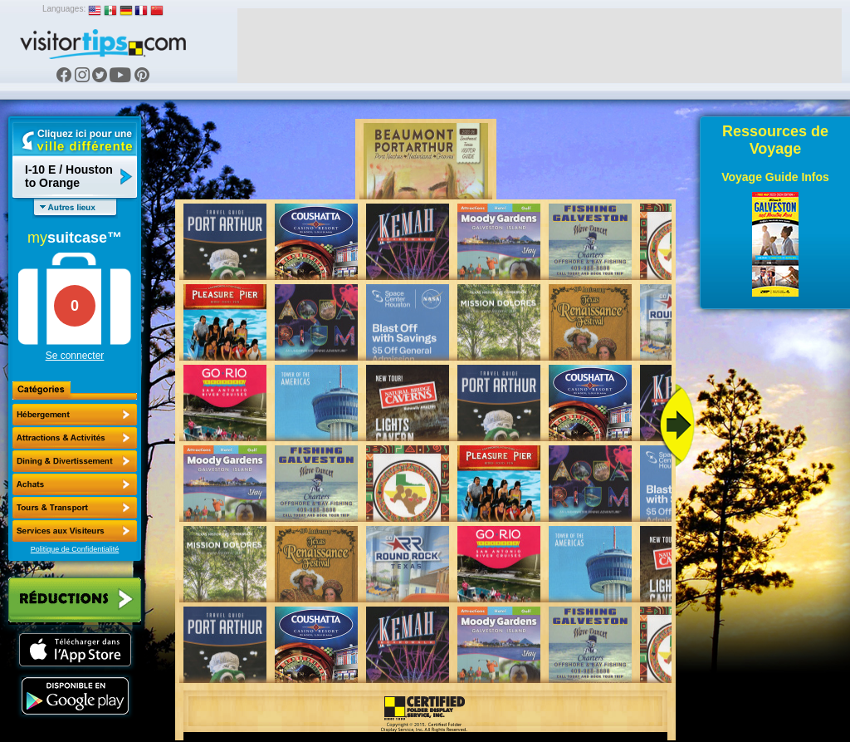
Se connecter (75, 355)
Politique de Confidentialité (75, 549)
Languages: (63, 8)
